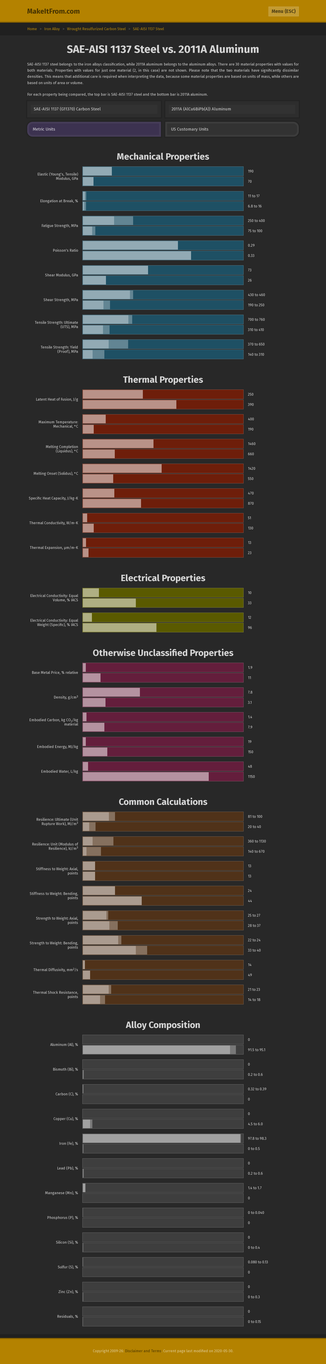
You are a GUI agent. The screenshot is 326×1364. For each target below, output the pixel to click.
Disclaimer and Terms (143, 1351)
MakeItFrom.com (53, 11)
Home (32, 29)
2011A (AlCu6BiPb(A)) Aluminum (201, 109)
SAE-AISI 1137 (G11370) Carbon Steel (67, 109)
